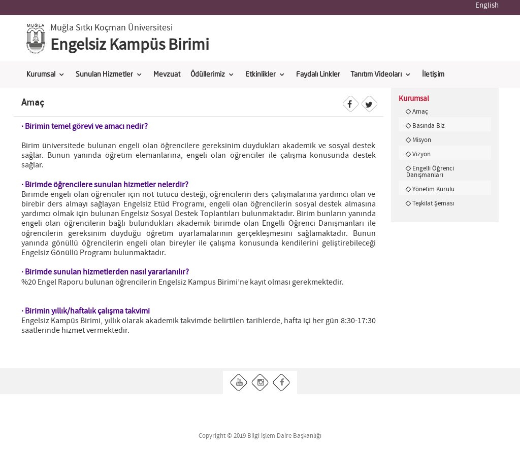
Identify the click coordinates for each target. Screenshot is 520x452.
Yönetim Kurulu (433, 189)
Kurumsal (40, 74)
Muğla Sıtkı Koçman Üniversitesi (111, 28)
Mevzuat (166, 74)
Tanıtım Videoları (376, 74)
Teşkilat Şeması (433, 203)
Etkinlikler (260, 74)
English (487, 6)
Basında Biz (428, 125)
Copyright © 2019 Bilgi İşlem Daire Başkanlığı (260, 436)
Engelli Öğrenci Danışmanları (430, 172)
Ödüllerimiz (207, 74)
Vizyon (421, 154)
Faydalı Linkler (318, 74)
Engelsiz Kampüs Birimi (129, 45)
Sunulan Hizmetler (104, 74)
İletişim (433, 74)
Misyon (421, 140)
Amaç (420, 111)
